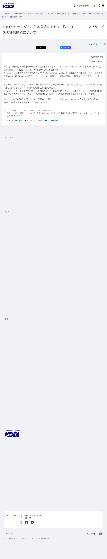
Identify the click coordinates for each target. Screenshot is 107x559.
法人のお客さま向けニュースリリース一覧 (43, 121)
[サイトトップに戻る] (8, 5)
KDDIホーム (6, 14)
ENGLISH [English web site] (8, 533)
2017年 (50, 14)
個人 (87, 6)
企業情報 (18, 14)
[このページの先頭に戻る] (95, 533)
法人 (92, 6)
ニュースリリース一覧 (34, 14)
